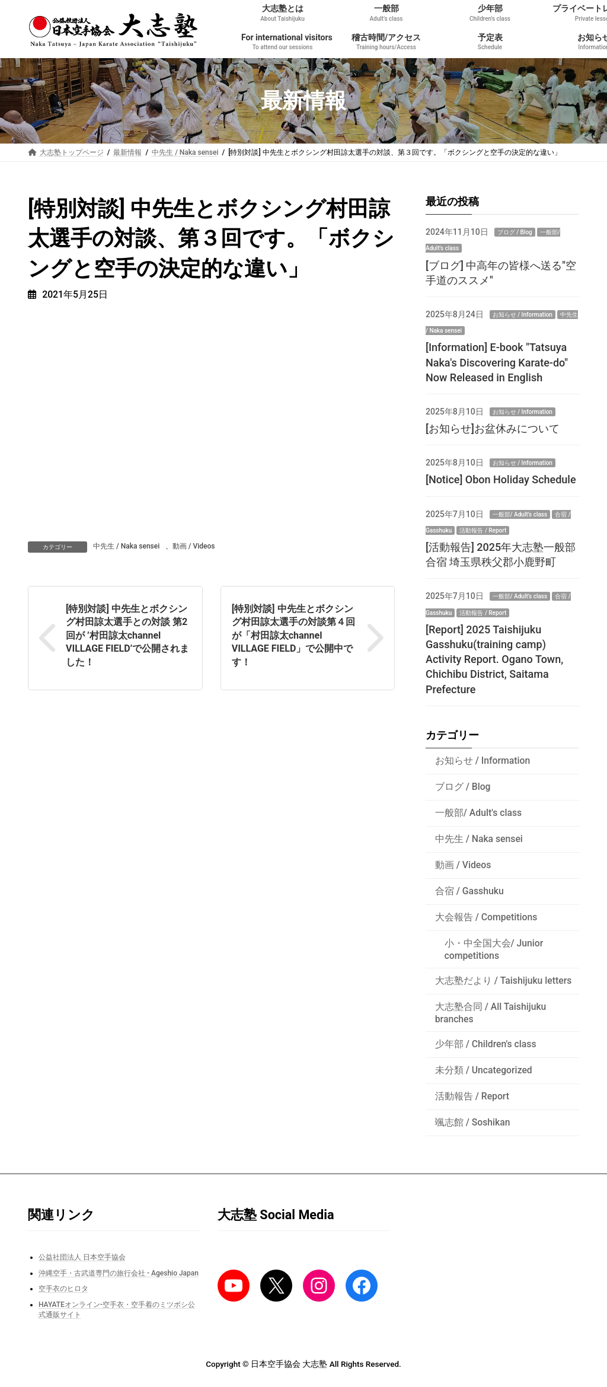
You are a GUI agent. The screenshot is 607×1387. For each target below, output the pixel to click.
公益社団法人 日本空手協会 (82, 1257)
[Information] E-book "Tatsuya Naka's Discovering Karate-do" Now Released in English (497, 362)
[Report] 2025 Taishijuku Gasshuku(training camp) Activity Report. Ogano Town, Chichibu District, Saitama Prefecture (494, 659)
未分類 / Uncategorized (483, 1070)
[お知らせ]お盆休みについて (493, 428)
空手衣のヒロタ (63, 1288)
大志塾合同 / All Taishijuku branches (491, 1013)
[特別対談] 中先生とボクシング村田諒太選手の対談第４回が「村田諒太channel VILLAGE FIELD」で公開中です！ (293, 635)
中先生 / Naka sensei (126, 546)
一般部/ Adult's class (520, 514)
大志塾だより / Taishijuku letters (503, 980)
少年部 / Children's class (485, 1044)
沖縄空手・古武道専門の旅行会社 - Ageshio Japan (119, 1273)
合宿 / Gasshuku (469, 891)
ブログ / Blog (514, 232)
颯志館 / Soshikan (472, 1122)
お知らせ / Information (522, 314)
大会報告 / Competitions (486, 917)
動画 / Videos (193, 546)
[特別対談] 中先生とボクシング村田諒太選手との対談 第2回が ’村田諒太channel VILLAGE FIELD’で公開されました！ (127, 635)
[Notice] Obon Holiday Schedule (501, 479)
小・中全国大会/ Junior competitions (493, 949)
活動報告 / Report (482, 530)
